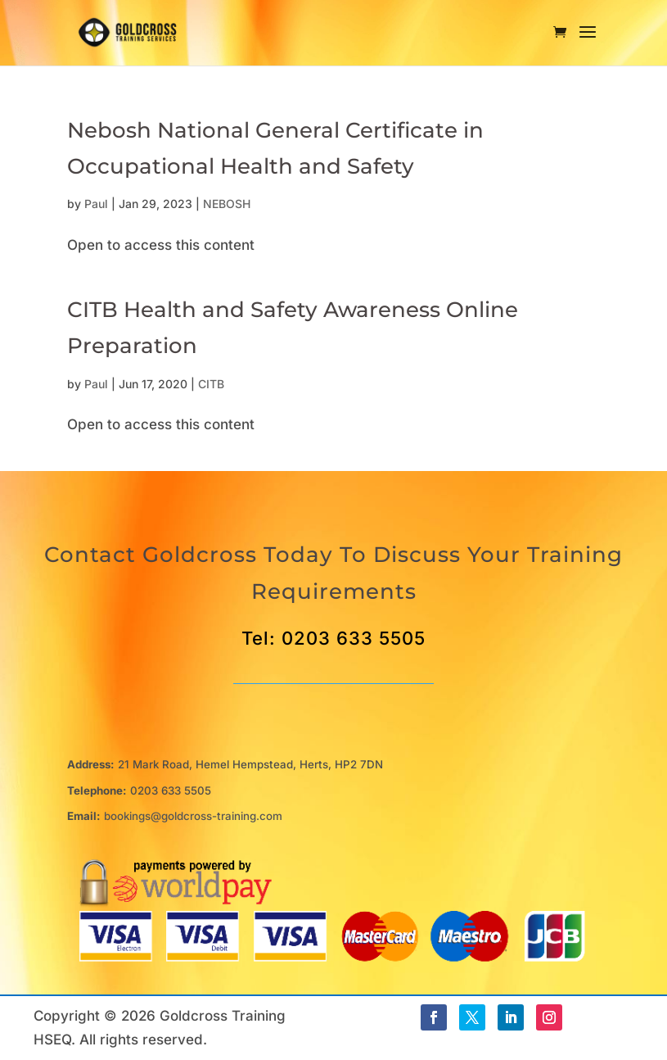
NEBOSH (226, 204)
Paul (96, 204)
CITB (211, 384)
